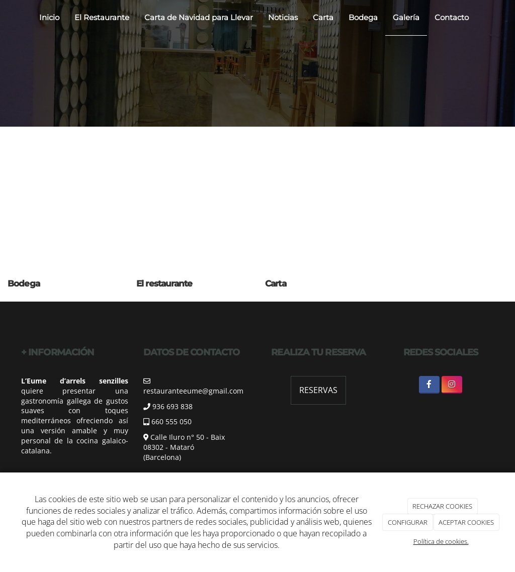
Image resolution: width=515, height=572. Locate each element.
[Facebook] (429, 385)
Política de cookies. (441, 541)
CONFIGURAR (407, 522)
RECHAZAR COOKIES (442, 506)
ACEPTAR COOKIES (466, 522)
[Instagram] (452, 385)
